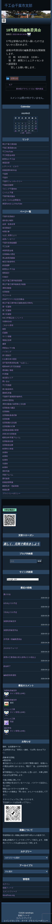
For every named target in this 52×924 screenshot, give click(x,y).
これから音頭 (7, 325)
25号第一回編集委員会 (12, 639)
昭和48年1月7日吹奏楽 (11, 366)
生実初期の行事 (8, 426)
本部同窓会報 (7, 250)
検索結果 (6, 490)
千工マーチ (6, 295)
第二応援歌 (6, 310)
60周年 (5, 467)
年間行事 (6, 232)
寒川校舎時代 (7, 389)
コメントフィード (10, 891)
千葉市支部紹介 (8, 216)
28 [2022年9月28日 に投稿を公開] (25, 130)
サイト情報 (6, 336)
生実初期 (6, 419)
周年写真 (6, 471)
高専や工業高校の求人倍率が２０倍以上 (19, 657)
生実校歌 (6, 292)
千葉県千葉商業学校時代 (12, 397)
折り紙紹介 (6, 355)
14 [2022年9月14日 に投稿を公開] (25, 126)
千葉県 (5, 174)
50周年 (5, 460)
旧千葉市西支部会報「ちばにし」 (15, 363)
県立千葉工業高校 (9, 144)
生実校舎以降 (7, 445)
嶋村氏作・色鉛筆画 (10, 486)
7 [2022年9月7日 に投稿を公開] (25, 123)
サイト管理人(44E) (17, 693)
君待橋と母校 (7, 370)
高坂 (12, 721)
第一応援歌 (6, 307)
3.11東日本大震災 (9, 359)
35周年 (5, 452)
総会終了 (7, 666)
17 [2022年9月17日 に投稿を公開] (36, 126)
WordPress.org (9, 895)
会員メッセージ (8, 239)
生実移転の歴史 (8, 254)
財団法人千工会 (8, 159)
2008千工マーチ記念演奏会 (13, 299)
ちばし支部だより (9, 235)
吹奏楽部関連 (7, 482)
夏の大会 (7, 594)
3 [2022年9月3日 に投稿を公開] (35, 121)
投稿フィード (8, 888)
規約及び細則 (7, 220)
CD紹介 (5, 277)
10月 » (28, 133)
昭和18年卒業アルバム (11, 438)
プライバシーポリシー (11, 493)
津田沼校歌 (6, 288)
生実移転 (6, 411)
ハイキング (6, 352)
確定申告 (7, 728)
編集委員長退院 (9, 675)
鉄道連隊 (6, 265)
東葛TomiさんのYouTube (12, 204)
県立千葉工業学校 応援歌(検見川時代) (17, 303)
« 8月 (22, 133)
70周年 (5, 464)
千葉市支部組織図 (9, 243)
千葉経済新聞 (7, 185)
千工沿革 (6, 246)
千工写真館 (6, 385)
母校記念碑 (6, 340)
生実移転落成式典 (9, 415)
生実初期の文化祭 (9, 423)
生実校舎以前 (7, 441)
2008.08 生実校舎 (9, 434)
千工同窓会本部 (8, 155)
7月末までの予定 (10, 612)
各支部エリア (7, 378)
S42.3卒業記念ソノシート (12, 318)
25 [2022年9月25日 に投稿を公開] (15, 130)
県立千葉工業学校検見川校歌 (14, 284)
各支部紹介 (6, 228)
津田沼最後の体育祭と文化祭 (14, 404)
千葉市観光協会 (8, 196)
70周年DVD (7, 322)
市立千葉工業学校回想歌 (12, 281)
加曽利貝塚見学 (9, 621)
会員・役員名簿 (8, 224)
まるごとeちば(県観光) (11, 200)
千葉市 (5, 178)
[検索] (23, 579)
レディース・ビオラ (10, 166)
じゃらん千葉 (7, 193)
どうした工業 (9, 709)
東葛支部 (6, 163)
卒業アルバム (7, 475)
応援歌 (5, 333)
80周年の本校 (7, 449)
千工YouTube (7, 152)
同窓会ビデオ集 (8, 348)
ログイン (6, 884)
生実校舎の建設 (8, 408)
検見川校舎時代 (8, 262)
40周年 (5, 456)
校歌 (4, 329)
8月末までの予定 (10, 603)
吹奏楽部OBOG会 (9, 170)
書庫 (4, 344)
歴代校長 (6, 479)
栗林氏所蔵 (6, 393)
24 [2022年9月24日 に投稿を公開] (36, 128)
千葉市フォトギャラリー (12, 181)
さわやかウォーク (10, 648)
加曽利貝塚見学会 (10, 630)
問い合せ (6, 381)
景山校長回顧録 (8, 258)
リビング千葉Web (9, 189)
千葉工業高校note (9, 148)
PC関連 (5, 374)
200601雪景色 (8, 400)
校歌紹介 (6, 273)
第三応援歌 (6, 314)
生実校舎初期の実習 (10, 430)
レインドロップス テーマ (15, 921)
